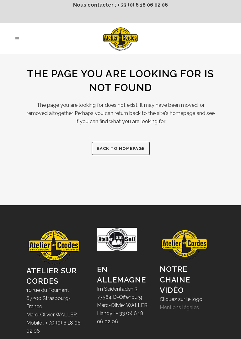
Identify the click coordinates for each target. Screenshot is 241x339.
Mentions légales (179, 307)
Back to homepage (121, 148)
